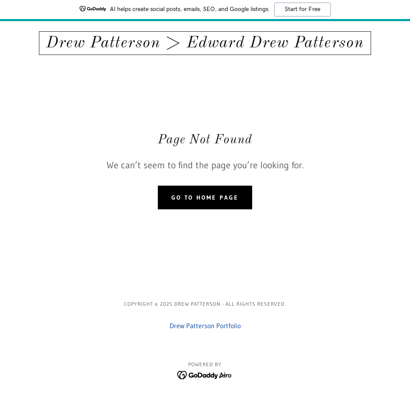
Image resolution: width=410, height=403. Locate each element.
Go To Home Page (205, 197)
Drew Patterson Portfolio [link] (205, 325)
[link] (205, 45)
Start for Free (302, 9)
